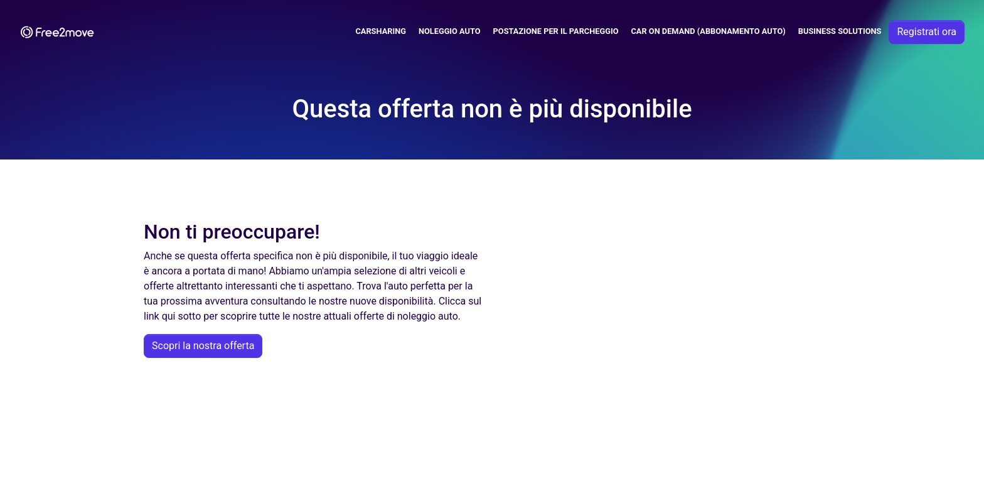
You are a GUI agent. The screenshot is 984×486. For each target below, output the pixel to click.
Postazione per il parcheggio (556, 31)
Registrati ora (926, 32)
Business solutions (840, 31)
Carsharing (380, 31)
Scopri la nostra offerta (203, 346)
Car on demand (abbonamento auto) (708, 31)
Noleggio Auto (450, 31)
